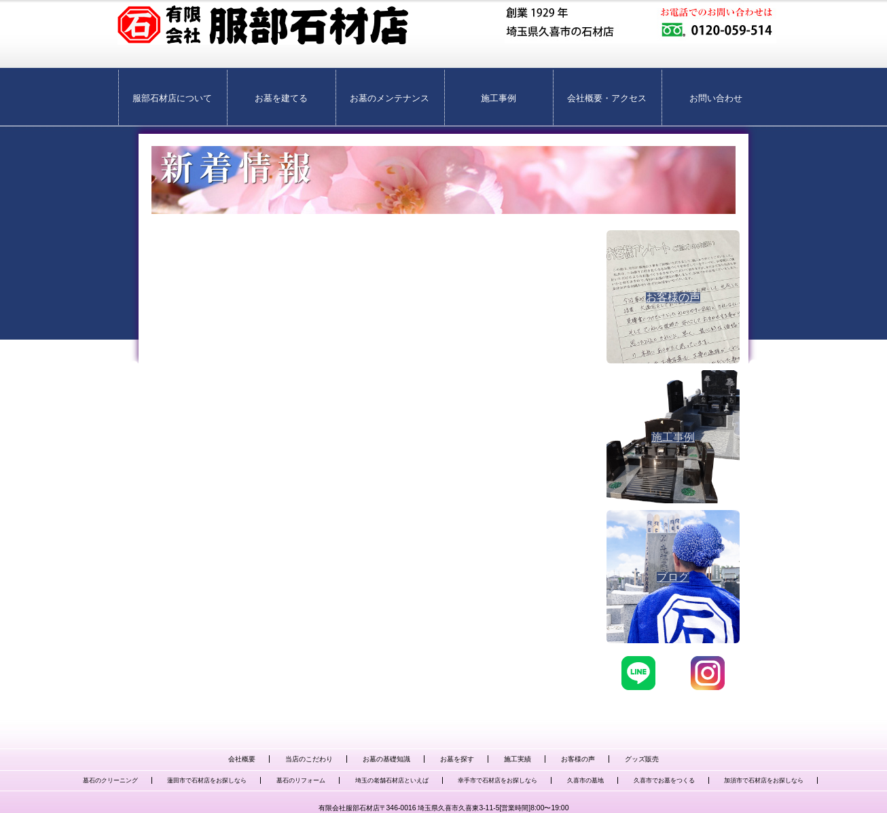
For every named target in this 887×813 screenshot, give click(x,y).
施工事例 (498, 98)
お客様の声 (578, 759)
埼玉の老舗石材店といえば (392, 780)
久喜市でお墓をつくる (664, 780)
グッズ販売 (642, 759)
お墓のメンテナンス (389, 98)
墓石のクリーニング (110, 780)
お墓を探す (457, 759)
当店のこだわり (309, 759)
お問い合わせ (715, 98)
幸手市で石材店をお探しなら (497, 780)
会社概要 (241, 759)
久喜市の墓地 (585, 780)
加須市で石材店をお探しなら (763, 780)
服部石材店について (172, 98)
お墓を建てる (281, 98)
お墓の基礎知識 (386, 759)
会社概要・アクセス (607, 98)
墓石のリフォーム (300, 780)
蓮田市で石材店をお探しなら (207, 780)
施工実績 (517, 759)
